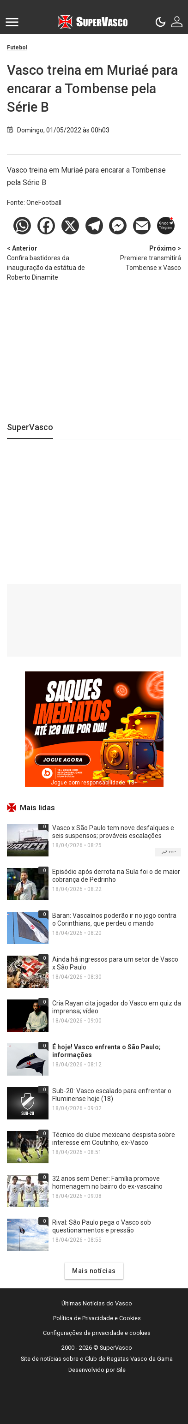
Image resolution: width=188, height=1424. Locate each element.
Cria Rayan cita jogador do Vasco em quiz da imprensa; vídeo (116, 1007)
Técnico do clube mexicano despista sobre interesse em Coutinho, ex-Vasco (113, 1138)
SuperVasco (30, 427)
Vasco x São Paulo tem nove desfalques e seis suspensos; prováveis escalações (113, 831)
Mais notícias (94, 1270)
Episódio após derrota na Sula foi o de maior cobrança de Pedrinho (116, 875)
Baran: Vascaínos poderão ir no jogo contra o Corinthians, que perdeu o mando (114, 919)
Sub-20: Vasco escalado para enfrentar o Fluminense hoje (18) (111, 1094)
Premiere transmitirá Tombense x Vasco (138, 257)
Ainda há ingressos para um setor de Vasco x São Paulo (115, 963)
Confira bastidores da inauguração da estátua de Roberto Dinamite (50, 262)
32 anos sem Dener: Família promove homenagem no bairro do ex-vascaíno (107, 1182)
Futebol (17, 47)
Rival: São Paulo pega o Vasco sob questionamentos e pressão (101, 1226)
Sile (121, 1369)
